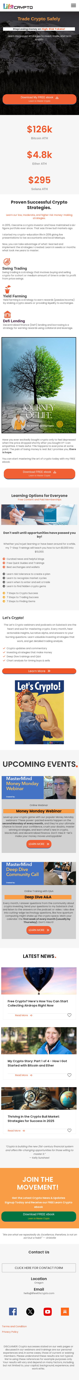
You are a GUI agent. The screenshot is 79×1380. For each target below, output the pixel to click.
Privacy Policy (10, 1332)
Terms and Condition (14, 1326)
